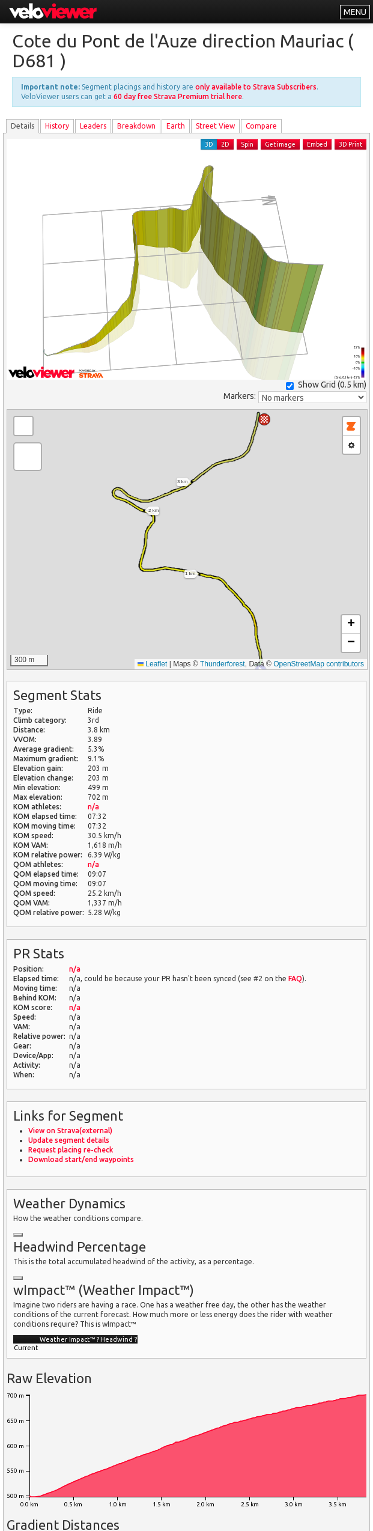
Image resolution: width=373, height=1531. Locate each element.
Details (22, 126)
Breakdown (136, 126)
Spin (247, 144)
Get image (280, 144)
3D (209, 144)
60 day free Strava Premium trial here (178, 96)
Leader (93, 126)
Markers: (239, 396)
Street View (215, 126)
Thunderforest (222, 664)
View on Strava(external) (70, 1130)
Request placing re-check (70, 1150)
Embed (317, 144)
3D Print (350, 144)
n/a (93, 807)
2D (225, 144)
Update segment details (68, 1140)
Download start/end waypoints (81, 1159)
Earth (175, 126)
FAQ (295, 978)
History (57, 126)
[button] (264, 419)
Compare (261, 126)
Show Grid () (326, 385)
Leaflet (152, 664)
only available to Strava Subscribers (256, 87)
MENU (355, 12)
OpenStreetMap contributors (318, 664)
